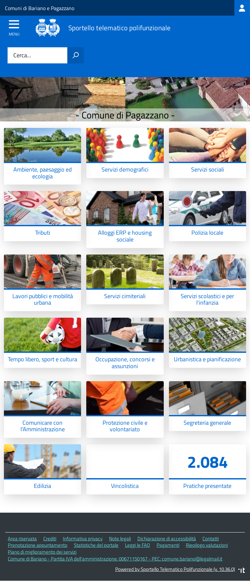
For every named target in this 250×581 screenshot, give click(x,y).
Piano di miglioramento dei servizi (42, 552)
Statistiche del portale (96, 545)
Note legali (120, 538)
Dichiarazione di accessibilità (166, 538)
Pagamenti (168, 545)
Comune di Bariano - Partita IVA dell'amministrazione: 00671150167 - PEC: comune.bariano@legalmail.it (115, 558)
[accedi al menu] (14, 26)
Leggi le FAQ (137, 545)
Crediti (49, 538)
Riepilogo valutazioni (207, 545)
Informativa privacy (83, 538)
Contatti (210, 538)
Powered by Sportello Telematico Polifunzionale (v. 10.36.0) (175, 569)
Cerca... (22, 55)
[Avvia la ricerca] (75, 55)
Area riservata (22, 538)
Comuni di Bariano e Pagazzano (39, 8)
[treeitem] (242, 8)
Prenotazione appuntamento (37, 545)
